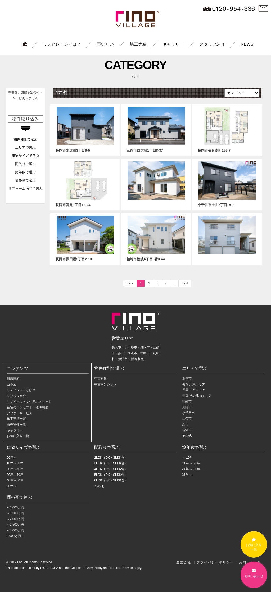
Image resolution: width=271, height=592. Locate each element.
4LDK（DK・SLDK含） (111, 469)
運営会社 (183, 562)
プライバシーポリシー (215, 562)
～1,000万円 (15, 507)
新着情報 (13, 379)
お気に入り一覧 (18, 436)
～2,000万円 (15, 519)
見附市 (187, 407)
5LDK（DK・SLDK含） (111, 475)
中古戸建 (100, 378)
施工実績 (138, 44)
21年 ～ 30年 (191, 469)
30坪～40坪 (15, 475)
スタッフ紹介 (212, 44)
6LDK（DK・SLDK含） (111, 480)
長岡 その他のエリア (196, 396)
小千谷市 (188, 413)
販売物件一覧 (16, 424)
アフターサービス (19, 413)
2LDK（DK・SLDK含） (111, 457)
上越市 (187, 378)
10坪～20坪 (15, 463)
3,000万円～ (15, 536)
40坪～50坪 (15, 480)
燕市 (185, 424)
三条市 (187, 418)
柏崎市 (187, 401)
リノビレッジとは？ (62, 44)
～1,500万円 (15, 513)
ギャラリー (173, 44)
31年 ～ (187, 475)
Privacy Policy (92, 568)
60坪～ (11, 457)
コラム (11, 384)
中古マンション (105, 384)
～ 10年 (187, 457)
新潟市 (187, 430)
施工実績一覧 (16, 419)
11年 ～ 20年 (191, 463)
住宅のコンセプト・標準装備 (27, 407)
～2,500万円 (15, 524)
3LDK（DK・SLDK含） (111, 463)
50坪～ (11, 486)
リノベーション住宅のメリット (29, 402)
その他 (187, 436)
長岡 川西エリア (193, 390)
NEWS (247, 44)
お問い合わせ (254, 574)
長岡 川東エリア (193, 384)
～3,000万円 (15, 530)
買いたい (105, 44)
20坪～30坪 (15, 469)
